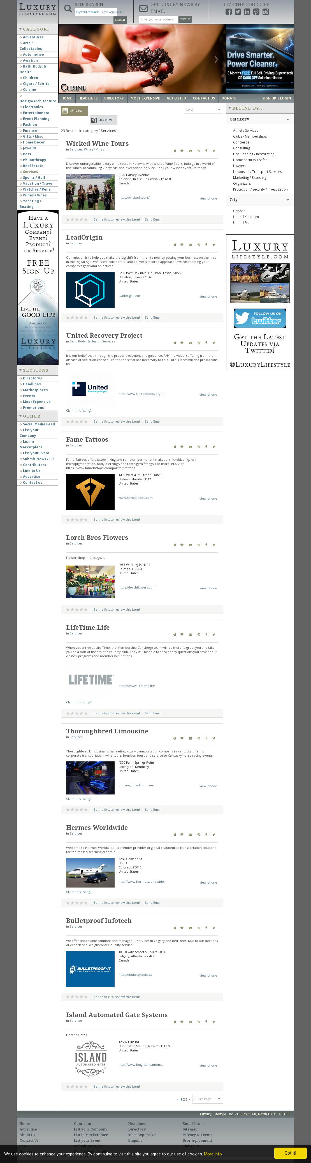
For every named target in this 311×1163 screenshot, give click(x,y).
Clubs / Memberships (250, 136)
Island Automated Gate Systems (117, 1014)
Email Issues (193, 1124)
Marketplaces (34, 390)
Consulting (241, 148)
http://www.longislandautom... (141, 1064)
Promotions (32, 407)
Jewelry (28, 148)
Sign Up (185, 19)
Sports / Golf (32, 177)
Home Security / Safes (250, 159)
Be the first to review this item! (117, 219)
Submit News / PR (37, 459)
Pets (25, 154)
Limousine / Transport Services (257, 171)
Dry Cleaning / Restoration (254, 154)
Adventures (32, 37)
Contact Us (204, 98)
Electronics (31, 107)
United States (243, 222)
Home (66, 98)
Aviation (29, 60)
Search (120, 19)
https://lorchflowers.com (137, 587)
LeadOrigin (84, 237)
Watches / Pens (35, 189)
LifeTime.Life (88, 627)
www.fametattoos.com (136, 497)
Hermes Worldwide (97, 827)
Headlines (30, 384)
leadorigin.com (130, 295)
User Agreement (197, 1141)
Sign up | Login (276, 98)
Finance (28, 130)
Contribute (84, 1124)
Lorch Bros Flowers (97, 537)
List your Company (90, 1129)
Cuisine (28, 89)
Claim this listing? (78, 410)
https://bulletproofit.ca (135, 974)
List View (75, 111)
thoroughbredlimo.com (136, 785)
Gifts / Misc (31, 136)
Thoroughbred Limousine (107, 731)
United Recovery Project (104, 335)
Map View (105, 120)
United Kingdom (246, 216)
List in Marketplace (91, 1135)
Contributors (33, 464)
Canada (239, 210)
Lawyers (239, 165)
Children (29, 77)
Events (27, 395)
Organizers (242, 183)
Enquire (135, 1141)
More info (213, 1154)
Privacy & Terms (197, 1135)
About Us (27, 1135)
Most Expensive (35, 401)
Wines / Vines (33, 195)
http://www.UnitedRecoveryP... (142, 393)
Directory (114, 98)
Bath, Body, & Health (85, 341)
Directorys (31, 378)
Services (29, 171)
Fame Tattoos (87, 439)
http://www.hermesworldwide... (142, 881)
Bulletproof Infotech (99, 920)
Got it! (290, 1153)
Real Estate (31, 165)
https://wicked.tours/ (134, 197)
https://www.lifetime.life (137, 686)
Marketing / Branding (249, 177)
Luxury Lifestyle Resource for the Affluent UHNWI (37, 8)
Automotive (32, 54)
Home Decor (32, 142)
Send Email (153, 219)
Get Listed (176, 98)
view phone (208, 198)
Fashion (28, 124)
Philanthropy (33, 159)
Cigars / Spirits (34, 83)
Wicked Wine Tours (97, 143)
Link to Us (30, 470)
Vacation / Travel (37, 183)
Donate (229, 98)
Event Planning (35, 118)
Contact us (31, 482)
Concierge (241, 142)
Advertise (30, 476)
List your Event (35, 453)
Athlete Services (245, 130)
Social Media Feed (37, 424)
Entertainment (35, 112)
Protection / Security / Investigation (260, 189)
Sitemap (190, 1129)
